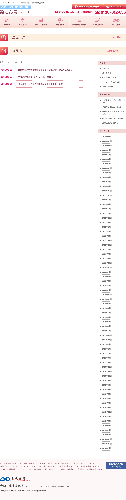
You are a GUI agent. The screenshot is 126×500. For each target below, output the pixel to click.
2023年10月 (107, 195)
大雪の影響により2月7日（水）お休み (35, 77)
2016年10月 (107, 376)
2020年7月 (106, 277)
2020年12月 (107, 263)
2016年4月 (106, 403)
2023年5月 (106, 209)
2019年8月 (106, 304)
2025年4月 (106, 159)
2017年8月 (106, 349)
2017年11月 (107, 340)
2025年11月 (107, 146)
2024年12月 (107, 168)
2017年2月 (106, 362)
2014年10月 (107, 444)
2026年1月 (106, 137)
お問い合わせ (48, 469)
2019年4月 (106, 317)
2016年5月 (106, 399)
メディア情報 (107, 87)
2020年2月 (106, 290)
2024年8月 (106, 173)
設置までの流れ (53, 463)
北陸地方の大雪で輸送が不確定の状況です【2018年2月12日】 (46, 70)
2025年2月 (106, 164)
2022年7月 (106, 222)
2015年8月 (106, 421)
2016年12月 (107, 367)
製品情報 (11, 463)
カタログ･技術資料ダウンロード (66, 466)
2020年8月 (106, 272)
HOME (2, 463)
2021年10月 (107, 245)
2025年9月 (106, 150)
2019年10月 (107, 299)
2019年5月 (106, 313)
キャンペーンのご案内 (111, 82)
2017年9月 (106, 344)
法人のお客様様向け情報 (90, 466)
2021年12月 (107, 240)
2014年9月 (106, 448)
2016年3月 (106, 408)
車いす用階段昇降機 (7, 469)
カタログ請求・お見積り (65, 469)
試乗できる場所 (78, 463)
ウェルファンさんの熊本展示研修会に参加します (40, 84)
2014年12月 (107, 439)
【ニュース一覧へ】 (113, 37)
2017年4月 (106, 358)
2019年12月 (107, 295)
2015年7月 (106, 426)
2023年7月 (106, 204)
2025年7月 (106, 155)
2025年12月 (107, 141)
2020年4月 (106, 286)
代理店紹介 (65, 463)
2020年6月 (106, 281)
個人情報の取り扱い (94, 469)
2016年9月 (106, 380)
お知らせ (105, 69)
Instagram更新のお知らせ (112, 119)
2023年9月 (106, 200)
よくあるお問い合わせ (44, 466)
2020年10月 (107, 268)
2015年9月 (106, 417)
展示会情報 (106, 73)
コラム (29, 469)
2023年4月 (106, 213)
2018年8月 (106, 322)
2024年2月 (106, 186)
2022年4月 (106, 231)
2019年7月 (106, 308)
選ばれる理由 (22, 463)
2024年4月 (106, 182)
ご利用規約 (80, 469)
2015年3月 (106, 435)
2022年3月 (106, 236)
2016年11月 (107, 371)
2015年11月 (107, 412)
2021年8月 (106, 249)
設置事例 (41, 463)
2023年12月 (107, 191)
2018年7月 (106, 326)
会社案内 (37, 469)
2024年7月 (106, 177)
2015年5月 (106, 430)
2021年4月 (106, 254)
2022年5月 (106, 227)
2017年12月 (107, 335)
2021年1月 (106, 259)
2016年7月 (106, 390)
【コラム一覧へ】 (115, 51)
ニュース (21, 469)
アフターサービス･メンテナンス (21, 466)
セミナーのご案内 (109, 77)
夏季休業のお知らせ (110, 123)
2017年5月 (106, 353)
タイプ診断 (90, 463)
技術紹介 (32, 463)
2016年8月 (106, 385)
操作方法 (3, 466)
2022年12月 (107, 218)
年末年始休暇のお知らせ (112, 107)
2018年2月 (106, 331)
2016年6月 (106, 394)
